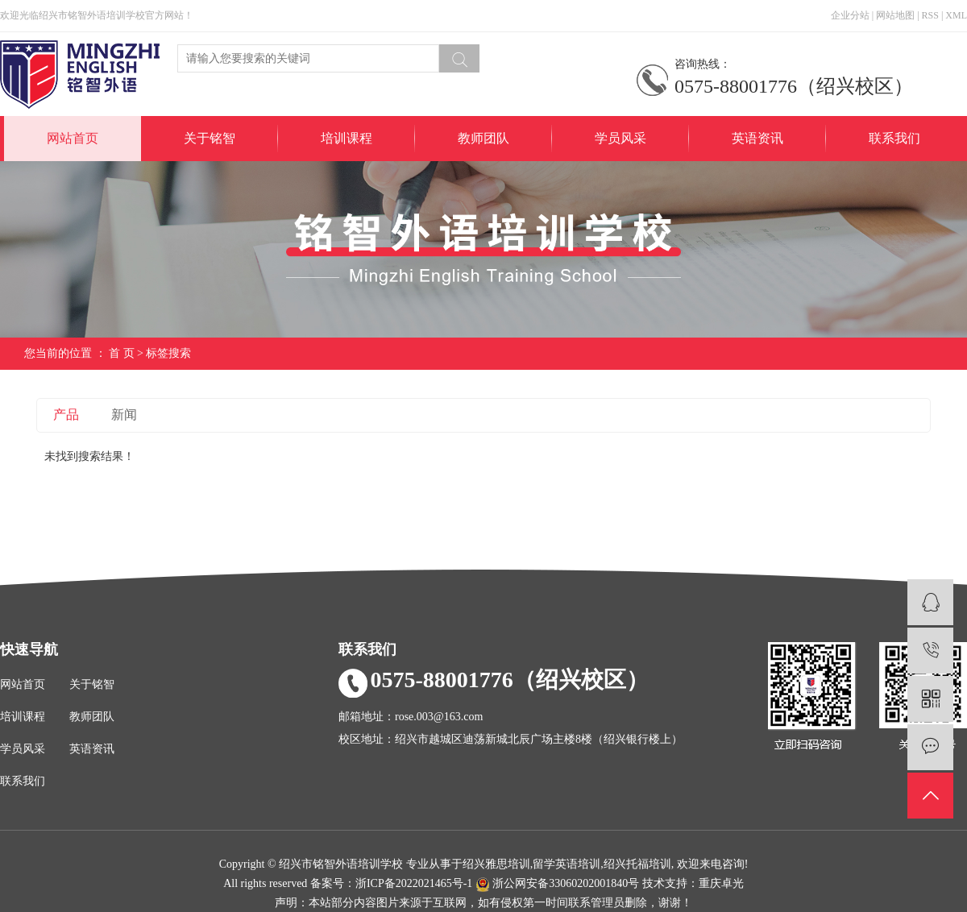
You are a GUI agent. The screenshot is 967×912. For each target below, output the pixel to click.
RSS (930, 15)
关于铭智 (209, 138)
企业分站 (850, 15)
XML (956, 15)
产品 (66, 414)
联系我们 (894, 138)
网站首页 (72, 138)
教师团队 (483, 138)
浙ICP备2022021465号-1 (413, 883)
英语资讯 (757, 138)
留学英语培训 (566, 864)
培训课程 (346, 138)
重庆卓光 (721, 883)
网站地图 (895, 15)
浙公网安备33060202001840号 (558, 883)
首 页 (122, 353)
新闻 (124, 414)
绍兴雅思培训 (496, 864)
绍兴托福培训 (637, 864)
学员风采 (620, 138)
